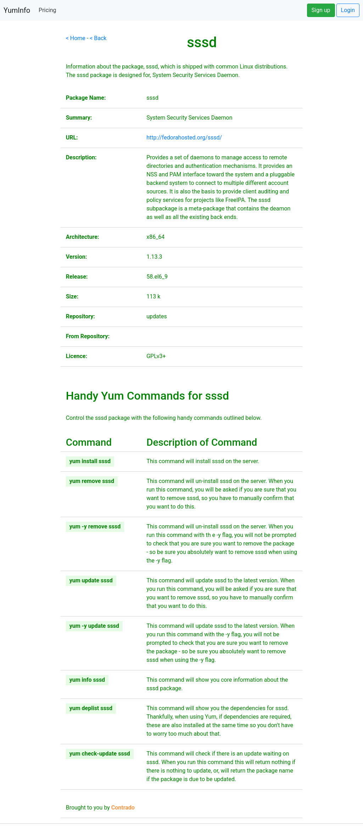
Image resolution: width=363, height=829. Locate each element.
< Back (98, 38)
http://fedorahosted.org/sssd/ (184, 137)
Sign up (321, 10)
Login (348, 10)
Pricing (47, 10)
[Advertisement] (30, 140)
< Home (75, 38)
